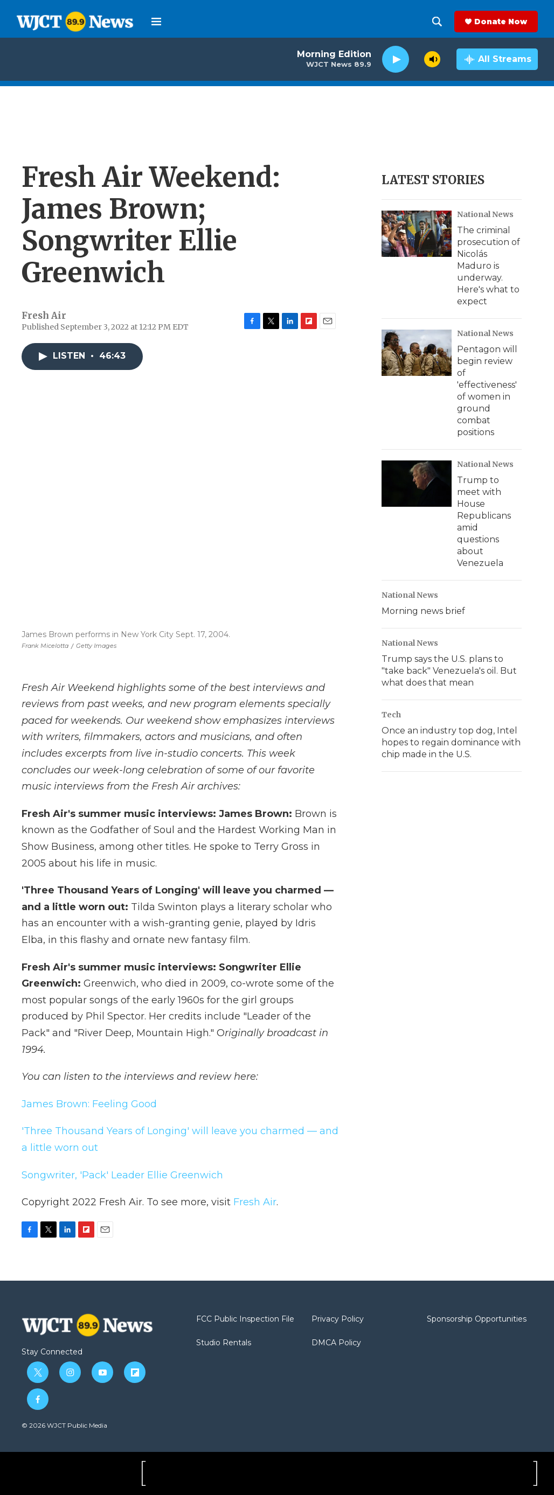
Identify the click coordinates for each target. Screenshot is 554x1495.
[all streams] (497, 59)
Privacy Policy (337, 1319)
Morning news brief (423, 611)
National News (485, 214)
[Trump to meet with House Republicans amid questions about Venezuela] (417, 483)
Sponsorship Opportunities (477, 1319)
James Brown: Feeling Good (89, 1104)
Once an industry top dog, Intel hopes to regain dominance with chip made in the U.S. (451, 742)
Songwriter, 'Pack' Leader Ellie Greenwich (122, 1175)
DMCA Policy (336, 1343)
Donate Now (500, 21)
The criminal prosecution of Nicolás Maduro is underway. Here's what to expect (488, 265)
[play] (395, 59)
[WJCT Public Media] (62, 1473)
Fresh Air (254, 1202)
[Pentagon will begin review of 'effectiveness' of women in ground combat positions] (417, 353)
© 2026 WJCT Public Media (64, 1425)
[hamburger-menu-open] (156, 21)
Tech (391, 714)
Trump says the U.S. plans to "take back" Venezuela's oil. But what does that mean (449, 671)
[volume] (432, 59)
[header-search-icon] (437, 21)
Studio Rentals (223, 1343)
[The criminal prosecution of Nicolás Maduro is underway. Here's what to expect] (417, 234)
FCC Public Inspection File (245, 1319)
